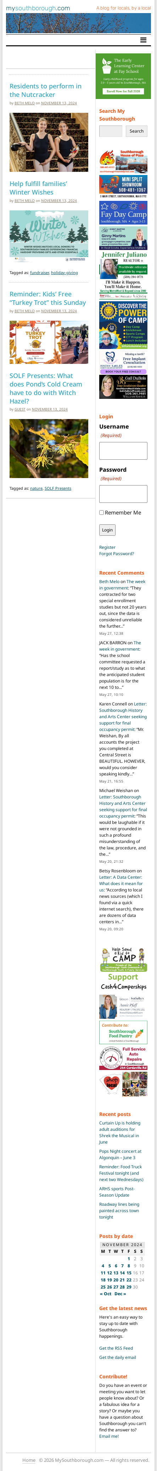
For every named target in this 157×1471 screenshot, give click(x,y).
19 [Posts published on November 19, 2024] (109, 1280)
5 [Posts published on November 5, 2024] (109, 1266)
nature (36, 488)
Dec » (120, 1294)
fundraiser (39, 272)
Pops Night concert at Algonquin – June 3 (120, 1154)
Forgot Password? (116, 554)
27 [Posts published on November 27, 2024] (115, 1287)
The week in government (122, 584)
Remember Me (123, 512)
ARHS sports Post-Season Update (117, 1192)
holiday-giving (64, 272)
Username (114, 431)
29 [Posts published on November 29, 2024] (129, 1287)
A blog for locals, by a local (123, 8)
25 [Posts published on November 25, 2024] (103, 1287)
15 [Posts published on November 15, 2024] (129, 1273)
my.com (38, 8)
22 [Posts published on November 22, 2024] (129, 1280)
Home (28, 1460)
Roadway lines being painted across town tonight (119, 1210)
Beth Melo (25, 102)
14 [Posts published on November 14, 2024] (122, 1273)
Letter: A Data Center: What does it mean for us (121, 883)
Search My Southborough (117, 114)
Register (107, 547)
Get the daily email (117, 1357)
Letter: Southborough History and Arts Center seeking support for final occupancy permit (123, 716)
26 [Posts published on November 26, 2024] (109, 1287)
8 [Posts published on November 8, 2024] (129, 1266)
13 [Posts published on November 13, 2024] (115, 1273)
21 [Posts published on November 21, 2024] (122, 1280)
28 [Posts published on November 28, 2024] (122, 1287)
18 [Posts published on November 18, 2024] (103, 1280)
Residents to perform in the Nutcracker (46, 90)
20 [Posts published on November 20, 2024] (115, 1280)
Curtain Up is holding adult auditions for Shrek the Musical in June (119, 1132)
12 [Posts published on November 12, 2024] (109, 1273)
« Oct (105, 1294)
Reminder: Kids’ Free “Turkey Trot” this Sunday (48, 298)
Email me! (109, 1436)
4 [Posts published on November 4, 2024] (103, 1266)
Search (137, 131)
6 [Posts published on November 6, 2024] (116, 1266)
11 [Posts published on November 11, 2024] (103, 1273)
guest (20, 409)
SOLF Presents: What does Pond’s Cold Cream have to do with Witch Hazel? (46, 388)
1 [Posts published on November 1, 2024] (129, 1259)
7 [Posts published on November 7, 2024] (122, 1266)
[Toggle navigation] (143, 40)
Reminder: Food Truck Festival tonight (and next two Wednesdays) (121, 1173)
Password (113, 474)
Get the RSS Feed (116, 1348)
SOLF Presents (58, 488)
